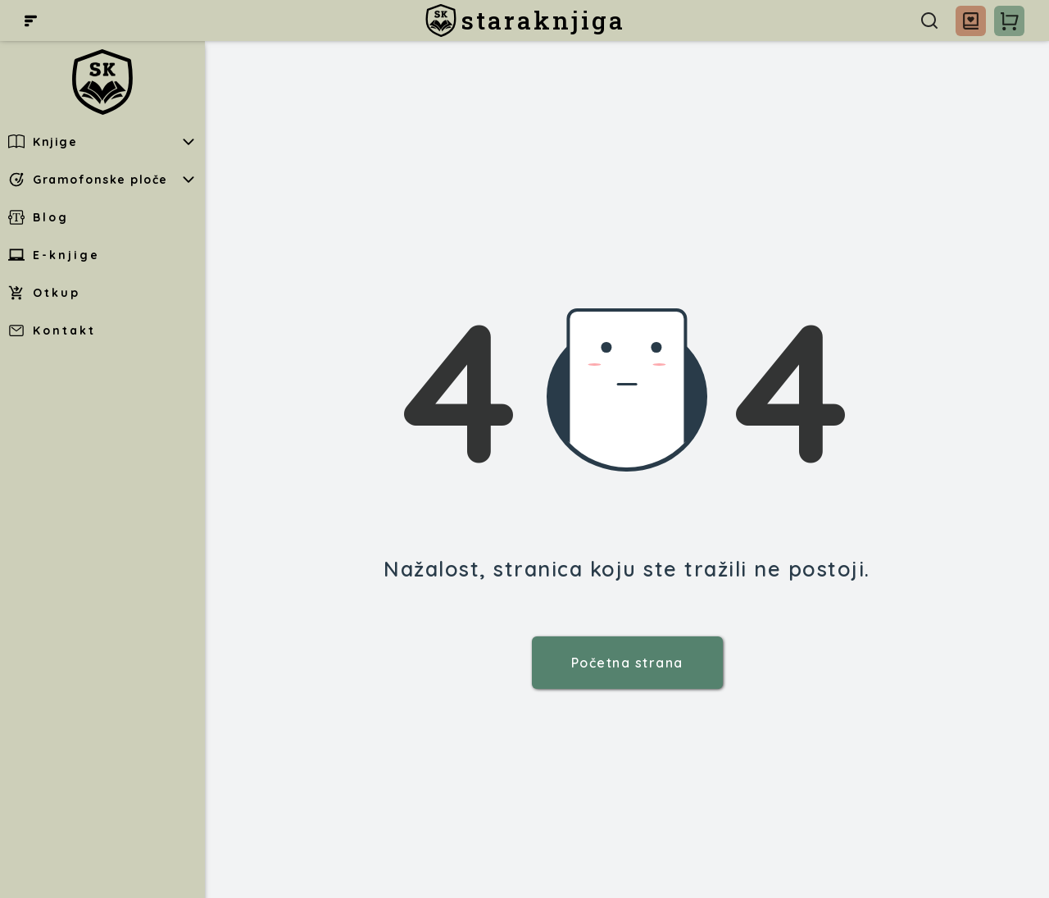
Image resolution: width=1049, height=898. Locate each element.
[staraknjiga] (525, 20)
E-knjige (54, 255)
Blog (38, 217)
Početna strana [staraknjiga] (627, 662)
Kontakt (52, 330)
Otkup (44, 293)
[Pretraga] (929, 20)
